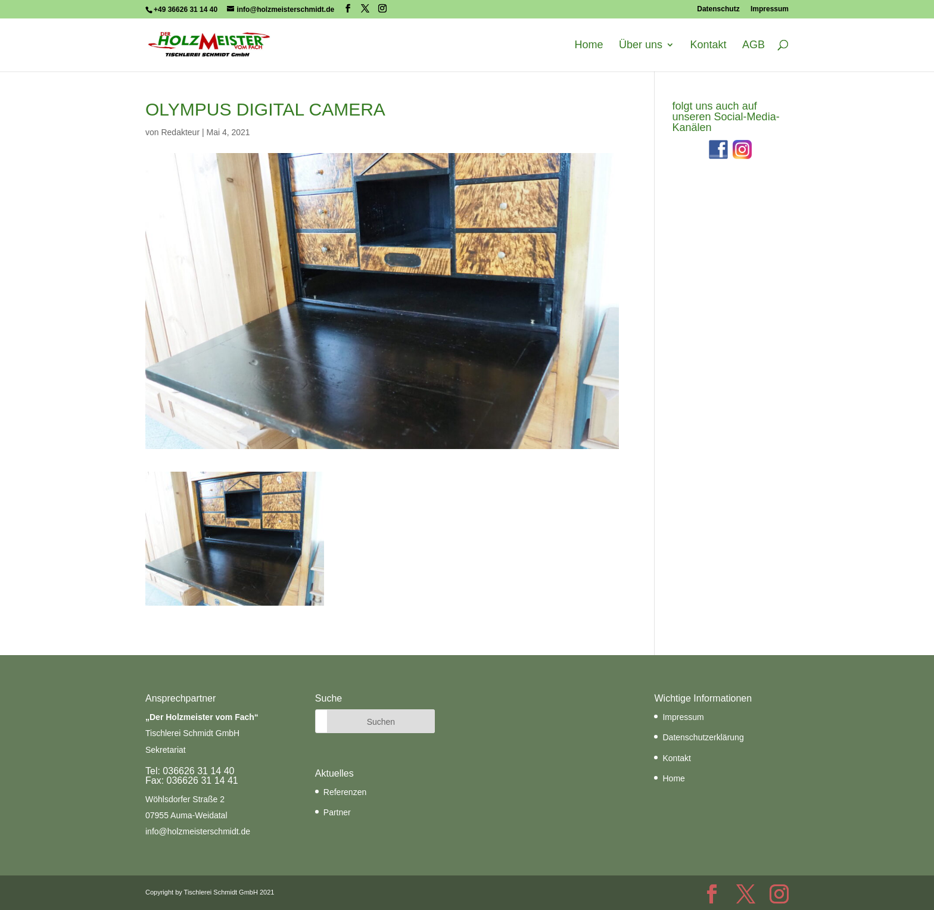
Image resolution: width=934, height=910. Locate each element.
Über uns (640, 45)
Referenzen (344, 792)
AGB (753, 45)
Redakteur (180, 132)
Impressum (770, 9)
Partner (337, 812)
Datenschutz (718, 9)
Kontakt (708, 45)
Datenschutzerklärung (702, 737)
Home (589, 45)
